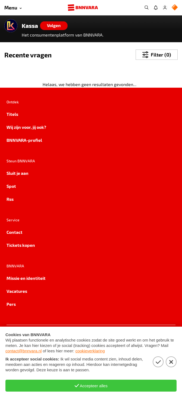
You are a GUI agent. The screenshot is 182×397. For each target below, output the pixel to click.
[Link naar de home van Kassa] (10, 25)
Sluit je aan (17, 173)
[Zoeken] (146, 7)
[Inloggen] (164, 7)
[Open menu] (13, 8)
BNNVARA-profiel (24, 140)
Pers (11, 304)
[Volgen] (54, 25)
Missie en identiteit (26, 278)
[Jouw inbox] (155, 7)
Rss (10, 199)
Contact (15, 232)
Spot (11, 186)
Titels (12, 114)
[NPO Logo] (175, 7)
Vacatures (17, 291)
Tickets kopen (21, 245)
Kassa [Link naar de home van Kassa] (30, 25)
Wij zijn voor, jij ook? (26, 127)
